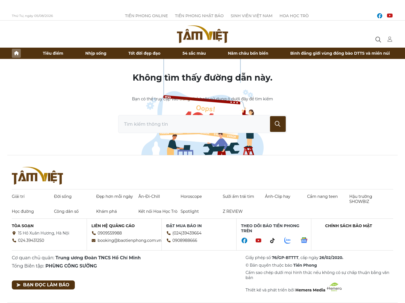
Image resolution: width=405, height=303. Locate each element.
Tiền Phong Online (146, 15)
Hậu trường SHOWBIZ (360, 199)
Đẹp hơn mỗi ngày (114, 196)
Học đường (23, 211)
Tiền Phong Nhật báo (199, 15)
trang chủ (189, 98)
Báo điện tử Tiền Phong (202, 34)
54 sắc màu (194, 53)
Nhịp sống (95, 53)
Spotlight (190, 211)
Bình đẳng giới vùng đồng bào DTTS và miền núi (340, 53)
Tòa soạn (23, 225)
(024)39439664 (187, 233)
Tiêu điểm (53, 53)
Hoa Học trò (294, 15)
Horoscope (191, 196)
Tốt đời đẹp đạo (145, 53)
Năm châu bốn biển (248, 53)
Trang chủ (16, 53)
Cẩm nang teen (322, 196)
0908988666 (184, 240)
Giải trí (18, 196)
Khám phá (106, 211)
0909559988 (110, 233)
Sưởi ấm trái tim (238, 196)
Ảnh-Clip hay (277, 196)
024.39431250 (31, 240)
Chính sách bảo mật (348, 225)
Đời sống (63, 196)
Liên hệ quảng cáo (113, 225)
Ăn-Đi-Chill (149, 196)
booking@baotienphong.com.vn (129, 240)
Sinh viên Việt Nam (252, 15)
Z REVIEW (233, 211)
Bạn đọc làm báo (42, 284)
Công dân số (66, 211)
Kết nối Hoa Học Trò (157, 211)
